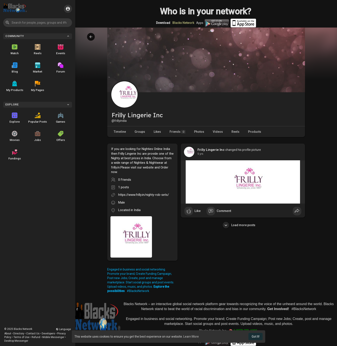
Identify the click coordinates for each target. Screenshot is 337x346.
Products (254, 131)
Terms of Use (21, 337)
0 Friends (124, 180)
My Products (14, 86)
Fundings (14, 154)
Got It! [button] (255, 336)
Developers (48, 333)
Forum (60, 67)
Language (63, 329)
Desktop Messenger (16, 340)
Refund (36, 337)
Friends (177, 132)
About (7, 333)
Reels (37, 49)
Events (60, 49)
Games (60, 118)
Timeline (120, 131)
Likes (157, 131)
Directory (18, 333)
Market (37, 67)
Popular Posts (37, 118)
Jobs (37, 136)
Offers (60, 136)
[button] (37, 22)
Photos (199, 131)
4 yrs (200, 153)
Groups (140, 131)
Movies (15, 136)
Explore (14, 118)
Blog (15, 67)
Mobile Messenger (53, 337)
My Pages (37, 86)
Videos (218, 131)
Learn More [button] (191, 336)
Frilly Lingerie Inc (211, 150)
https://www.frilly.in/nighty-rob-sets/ (143, 195)
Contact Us (33, 333)
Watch (15, 49)
